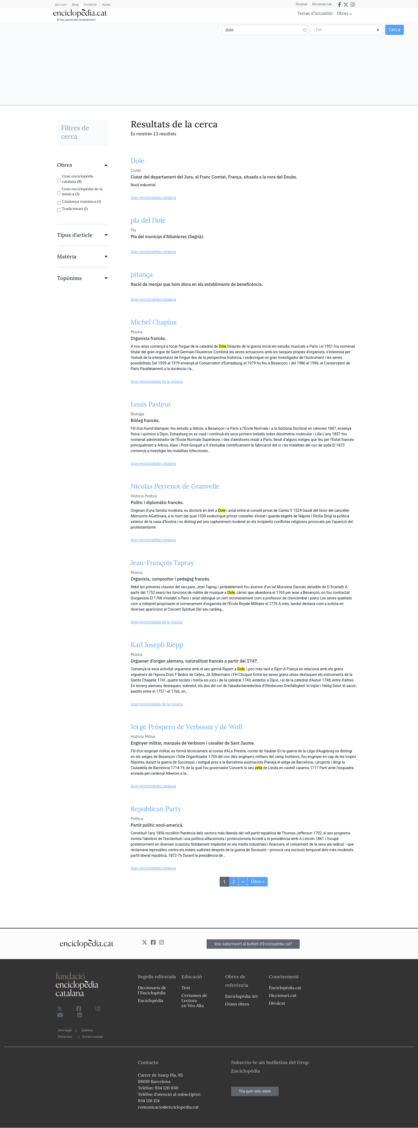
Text (186, 987)
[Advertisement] (105, 63)
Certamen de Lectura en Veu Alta (194, 1000)
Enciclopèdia (150, 1000)
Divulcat (301, 4)
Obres (342, 13)
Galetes (87, 1030)
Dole (137, 161)
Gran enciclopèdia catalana (153, 197)
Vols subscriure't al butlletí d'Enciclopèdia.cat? (253, 944)
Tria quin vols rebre (255, 1091)
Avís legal (64, 1030)
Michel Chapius (153, 322)
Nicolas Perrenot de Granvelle (175, 486)
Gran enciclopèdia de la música (157, 381)
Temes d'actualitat (315, 13)
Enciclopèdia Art (241, 996)
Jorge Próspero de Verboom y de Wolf (186, 727)
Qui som (61, 4)
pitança (142, 274)
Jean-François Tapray (162, 563)
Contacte (90, 4)
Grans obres (237, 1004)
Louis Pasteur (151, 404)
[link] (82, 165)
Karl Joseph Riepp (157, 645)
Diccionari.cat (321, 4)
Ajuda (106, 4)
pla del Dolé (148, 220)
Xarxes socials (92, 1036)
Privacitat (65, 1036)
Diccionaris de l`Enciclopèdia (152, 990)
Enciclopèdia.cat (285, 987)
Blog (75, 4)
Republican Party (156, 809)
